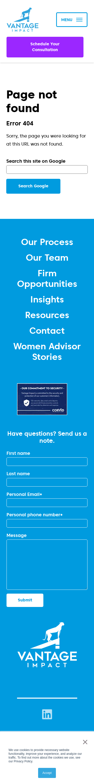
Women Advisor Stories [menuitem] (47, 351)
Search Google (33, 186)
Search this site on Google (35, 161)
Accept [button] (47, 773)
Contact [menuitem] (47, 330)
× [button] (84, 741)
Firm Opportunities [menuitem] (47, 278)
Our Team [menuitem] (47, 257)
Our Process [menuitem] (47, 242)
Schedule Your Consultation (45, 46)
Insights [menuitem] (47, 299)
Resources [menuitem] (47, 315)
